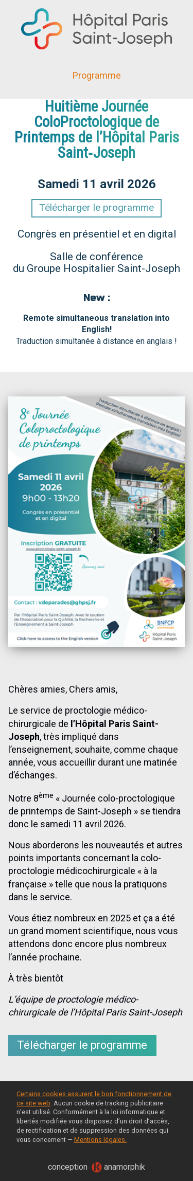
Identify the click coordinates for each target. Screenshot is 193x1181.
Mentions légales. (100, 1139)
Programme (97, 75)
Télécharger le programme (96, 207)
